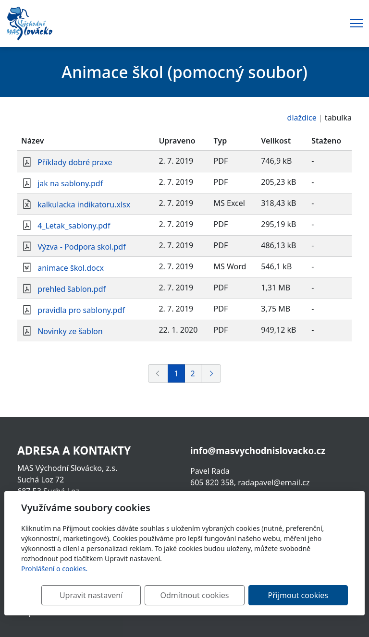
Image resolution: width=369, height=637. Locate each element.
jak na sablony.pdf (70, 183)
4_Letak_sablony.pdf (73, 225)
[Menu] (356, 23)
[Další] (211, 373)
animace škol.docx (70, 268)
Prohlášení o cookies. (54, 568)
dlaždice (302, 117)
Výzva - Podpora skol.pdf (81, 246)
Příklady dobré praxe (74, 162)
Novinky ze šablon (69, 331)
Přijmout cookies (301, 595)
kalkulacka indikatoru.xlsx (83, 204)
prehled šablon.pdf (71, 289)
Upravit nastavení (109, 595)
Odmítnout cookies (205, 595)
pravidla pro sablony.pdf (81, 310)
